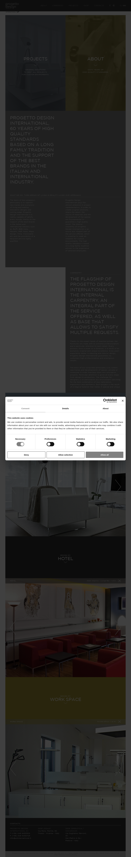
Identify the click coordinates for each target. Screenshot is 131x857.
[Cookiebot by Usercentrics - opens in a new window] (105, 401)
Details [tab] (65, 408)
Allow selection (65, 455)
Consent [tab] (25, 408)
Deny (26, 455)
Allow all (105, 455)
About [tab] (106, 408)
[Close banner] (123, 401)
